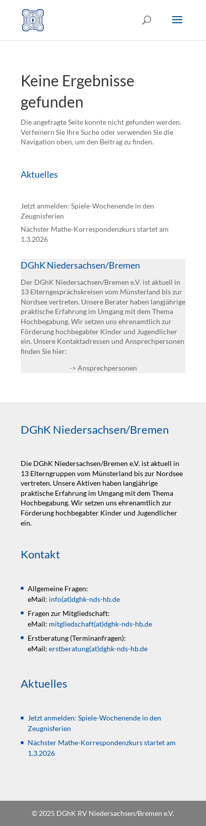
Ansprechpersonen (107, 368)
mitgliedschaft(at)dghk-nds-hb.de (100, 624)
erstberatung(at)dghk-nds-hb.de (98, 648)
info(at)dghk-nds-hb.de (84, 599)
